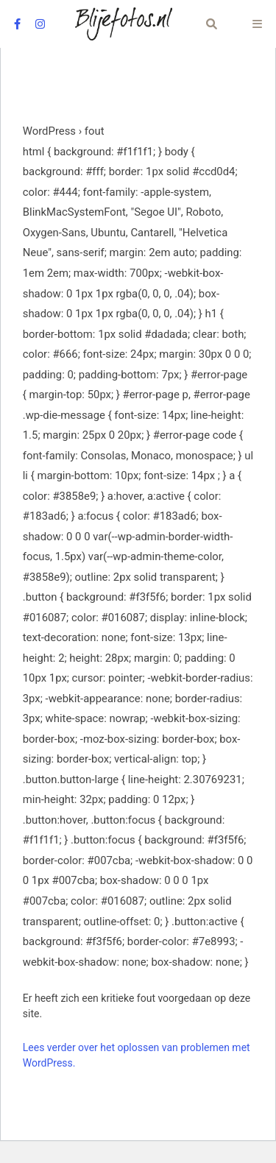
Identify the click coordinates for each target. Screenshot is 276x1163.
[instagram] (40, 24)
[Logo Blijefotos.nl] (123, 23)
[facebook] (17, 24)
